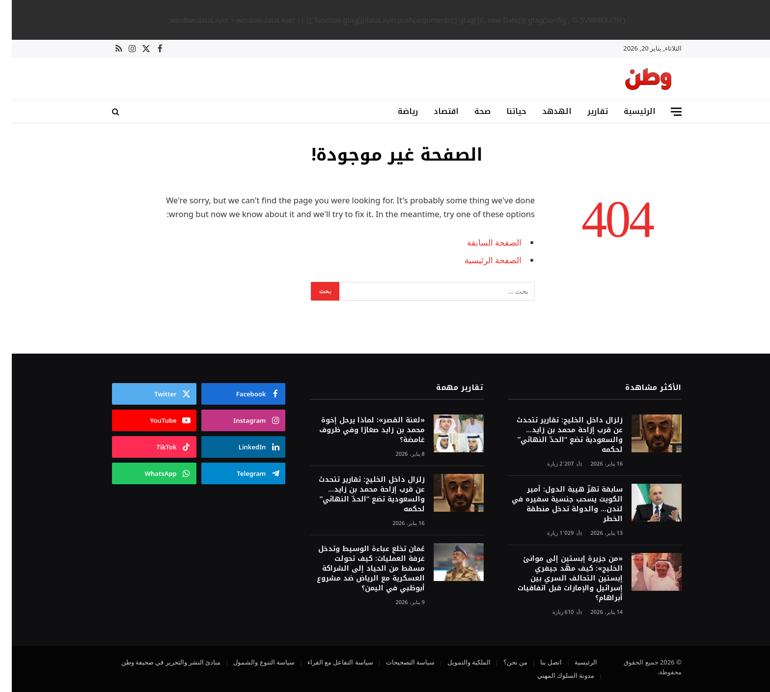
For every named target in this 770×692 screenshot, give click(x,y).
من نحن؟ (504, 662)
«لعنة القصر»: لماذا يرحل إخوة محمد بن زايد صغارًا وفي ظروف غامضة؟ (360, 430)
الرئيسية (628, 111)
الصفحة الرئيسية (481, 260)
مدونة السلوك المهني (554, 675)
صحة (471, 111)
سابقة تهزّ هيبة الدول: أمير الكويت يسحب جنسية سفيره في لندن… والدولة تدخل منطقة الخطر (555, 504)
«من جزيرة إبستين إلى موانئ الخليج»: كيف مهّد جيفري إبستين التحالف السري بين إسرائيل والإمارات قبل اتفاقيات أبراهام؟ (558, 578)
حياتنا (505, 111)
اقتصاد (434, 111)
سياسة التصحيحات (398, 662)
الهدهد (545, 111)
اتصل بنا (539, 662)
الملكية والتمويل (457, 662)
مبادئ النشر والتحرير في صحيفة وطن (159, 662)
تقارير (586, 111)
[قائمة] (664, 112)
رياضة (396, 111)
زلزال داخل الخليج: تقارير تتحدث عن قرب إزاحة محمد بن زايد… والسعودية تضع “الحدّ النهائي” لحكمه (558, 435)
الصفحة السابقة (482, 242)
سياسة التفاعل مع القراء (328, 662)
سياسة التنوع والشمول (252, 662)
